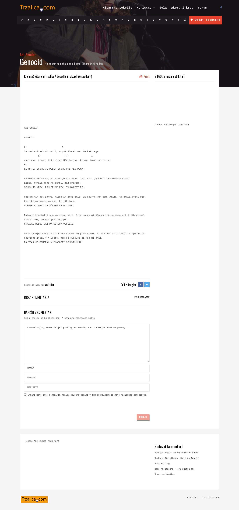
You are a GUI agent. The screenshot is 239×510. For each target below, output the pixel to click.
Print (144, 76)
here (186, 125)
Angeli (195, 458)
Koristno (144, 7)
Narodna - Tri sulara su (179, 469)
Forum (202, 7)
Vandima (170, 474)
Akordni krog (182, 7)
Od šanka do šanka (188, 453)
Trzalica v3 (210, 497)
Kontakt (192, 497)
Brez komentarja (36, 297)
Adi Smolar (28, 54)
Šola (163, 7)
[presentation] (50, 404)
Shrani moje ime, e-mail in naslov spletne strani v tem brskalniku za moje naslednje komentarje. (87, 395)
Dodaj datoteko (205, 20)
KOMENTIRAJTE (141, 297)
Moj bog (165, 463)
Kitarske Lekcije (117, 7)
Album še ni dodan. (92, 63)
